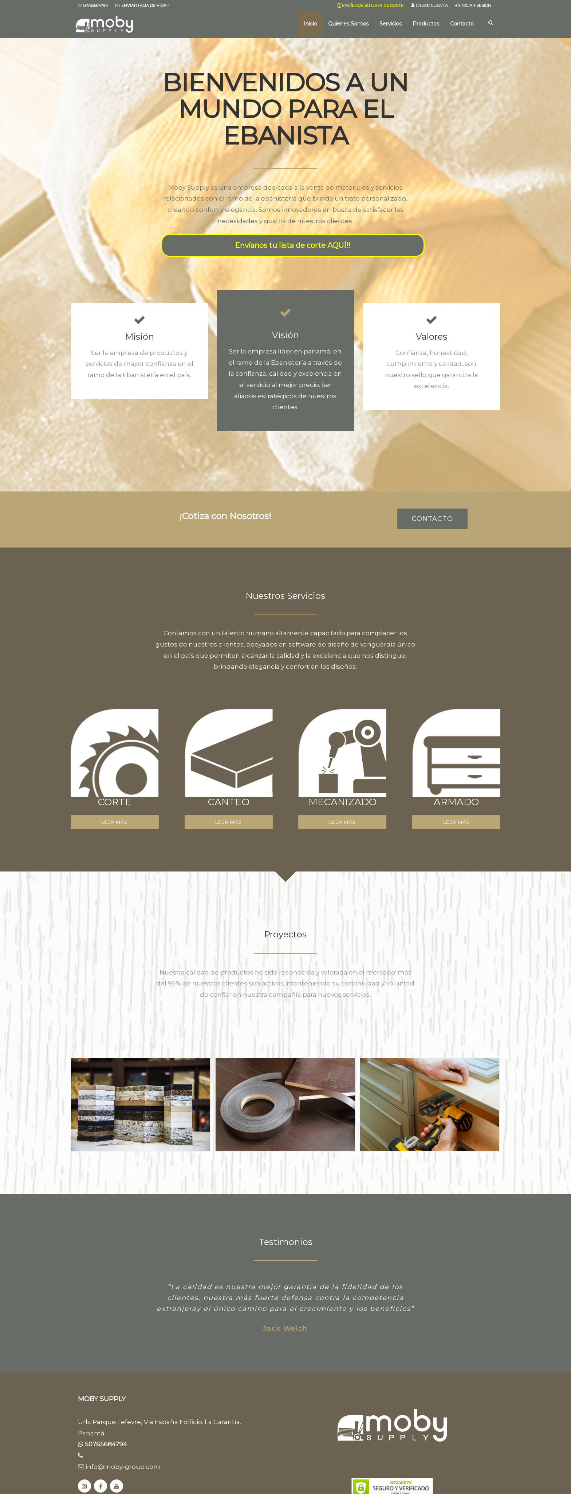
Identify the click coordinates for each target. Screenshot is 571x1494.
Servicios (390, 23)
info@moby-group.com (119, 1466)
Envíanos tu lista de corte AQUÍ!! (292, 245)
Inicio (310, 23)
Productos (426, 23)
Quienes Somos (348, 23)
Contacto (462, 23)
